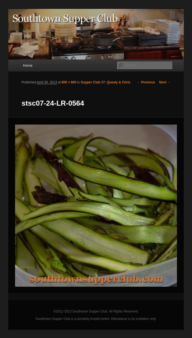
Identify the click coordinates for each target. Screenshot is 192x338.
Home (28, 65)
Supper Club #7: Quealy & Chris (105, 82)
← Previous (146, 82)
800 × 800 (69, 82)
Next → (164, 82)
